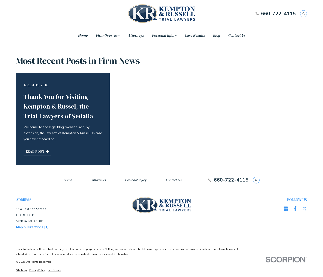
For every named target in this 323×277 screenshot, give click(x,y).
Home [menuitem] (83, 35)
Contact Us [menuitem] (236, 35)
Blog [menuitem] (216, 35)
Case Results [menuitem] (195, 35)
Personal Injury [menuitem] (164, 35)
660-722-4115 (278, 13)
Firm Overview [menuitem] (108, 35)
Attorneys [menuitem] (136, 35)
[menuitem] (21, 270)
